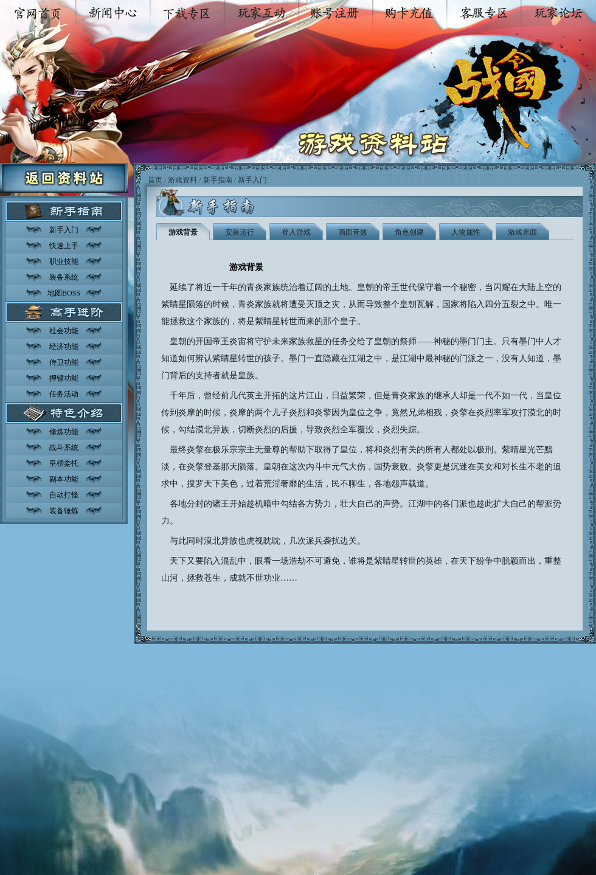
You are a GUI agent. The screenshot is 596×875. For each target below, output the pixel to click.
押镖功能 (63, 378)
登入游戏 (296, 232)
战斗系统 (63, 447)
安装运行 (239, 232)
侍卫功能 (63, 362)
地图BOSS (63, 293)
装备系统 (63, 277)
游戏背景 (183, 232)
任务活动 (63, 394)
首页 (155, 180)
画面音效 (352, 232)
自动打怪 (63, 495)
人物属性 (465, 232)
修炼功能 (63, 431)
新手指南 (217, 180)
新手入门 (63, 230)
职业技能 (63, 261)
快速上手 (63, 245)
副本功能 (63, 479)
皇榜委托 (63, 463)
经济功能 (63, 346)
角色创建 (409, 232)
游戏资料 (182, 180)
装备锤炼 (63, 511)
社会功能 (63, 331)
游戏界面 (522, 232)
